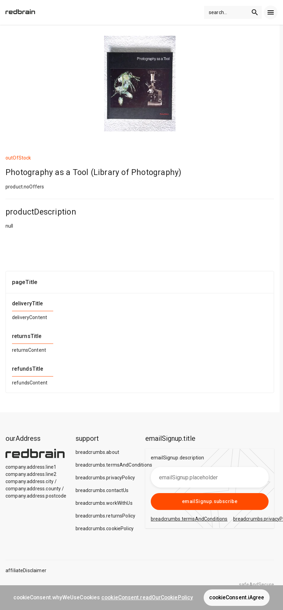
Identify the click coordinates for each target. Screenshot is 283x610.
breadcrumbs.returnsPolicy (106, 516)
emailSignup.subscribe (209, 501)
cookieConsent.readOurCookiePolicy (147, 597)
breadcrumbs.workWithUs (104, 503)
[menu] (271, 12)
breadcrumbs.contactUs (102, 490)
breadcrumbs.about (98, 452)
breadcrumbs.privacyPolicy (105, 477)
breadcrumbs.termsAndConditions (114, 465)
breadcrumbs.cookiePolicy (105, 528)
